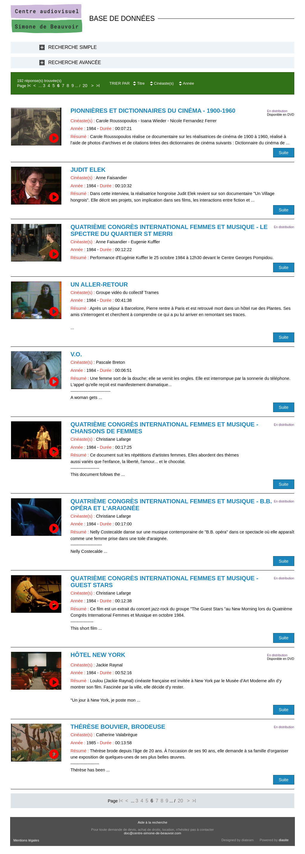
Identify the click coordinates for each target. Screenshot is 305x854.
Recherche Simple (72, 47)
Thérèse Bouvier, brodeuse (118, 726)
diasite (284, 840)
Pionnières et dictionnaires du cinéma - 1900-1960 (153, 110)
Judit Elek (88, 169)
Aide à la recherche (152, 822)
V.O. (76, 354)
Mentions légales (26, 840)
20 (85, 85)
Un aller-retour (99, 284)
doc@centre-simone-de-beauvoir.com (152, 833)
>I (97, 85)
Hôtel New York (98, 655)
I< (29, 85)
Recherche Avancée (74, 62)
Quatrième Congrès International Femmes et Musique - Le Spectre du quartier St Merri (169, 230)
